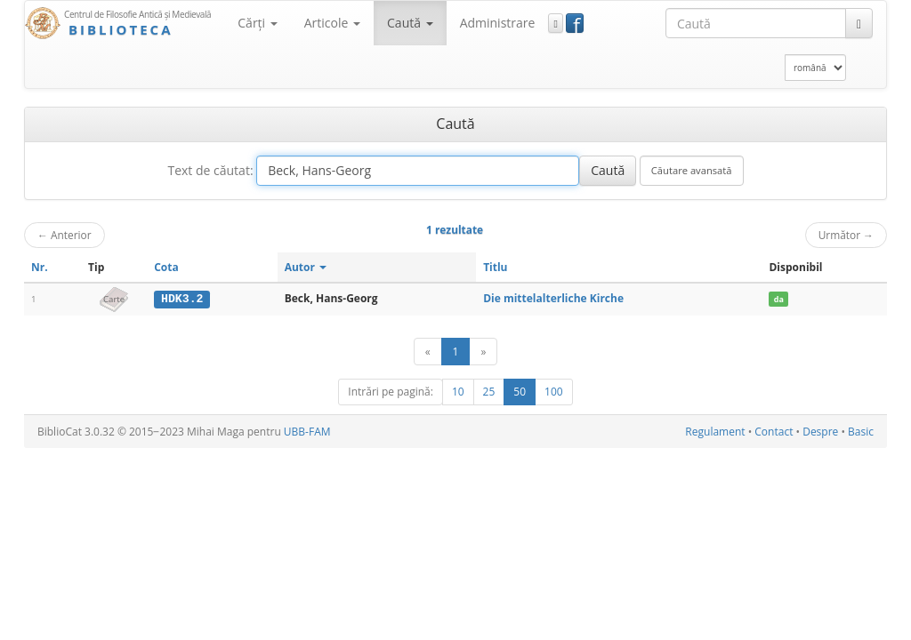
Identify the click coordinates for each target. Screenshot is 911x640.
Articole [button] (332, 22)
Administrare (498, 22)
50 (519, 391)
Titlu (495, 267)
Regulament (715, 431)
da (779, 299)
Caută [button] (410, 22)
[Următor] (483, 351)
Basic (861, 431)
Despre (820, 431)
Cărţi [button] (257, 22)
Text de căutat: (210, 170)
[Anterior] (428, 351)
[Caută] (859, 23)
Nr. (39, 267)
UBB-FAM (307, 431)
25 (489, 391)
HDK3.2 (182, 299)
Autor (306, 267)
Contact (773, 431)
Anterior (64, 235)
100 (553, 391)
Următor (846, 235)
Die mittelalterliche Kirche (553, 298)
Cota (166, 267)
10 (458, 391)
